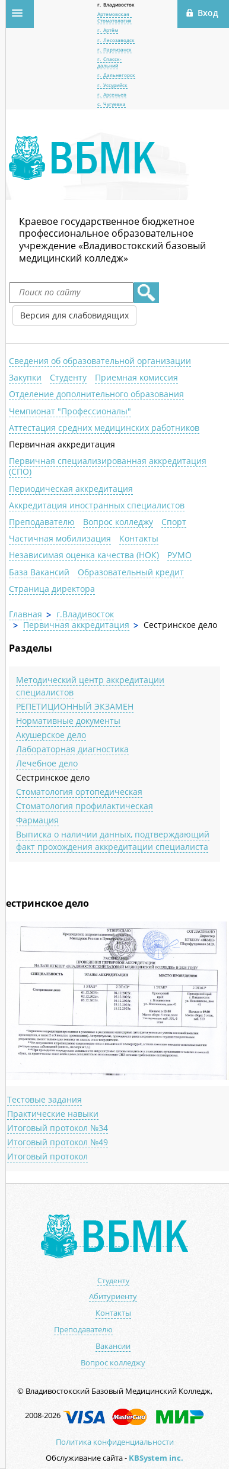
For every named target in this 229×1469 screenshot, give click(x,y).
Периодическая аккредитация (71, 488)
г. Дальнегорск (116, 75)
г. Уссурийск (112, 85)
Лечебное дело (47, 763)
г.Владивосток (85, 614)
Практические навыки (52, 1113)
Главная (25, 614)
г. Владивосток (116, 4)
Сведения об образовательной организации (100, 360)
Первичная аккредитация (62, 444)
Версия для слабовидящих (74, 315)
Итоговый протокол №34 (57, 1127)
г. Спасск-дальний (109, 62)
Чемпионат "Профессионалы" (70, 411)
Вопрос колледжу (118, 521)
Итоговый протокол (47, 1156)
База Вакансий (39, 572)
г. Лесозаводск (116, 40)
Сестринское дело (53, 777)
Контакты (138, 538)
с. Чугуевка (111, 104)
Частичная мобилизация (60, 538)
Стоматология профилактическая (84, 805)
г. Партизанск (114, 49)
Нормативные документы (68, 720)
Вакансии (113, 1346)
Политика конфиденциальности (115, 1441)
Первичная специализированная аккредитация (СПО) (107, 466)
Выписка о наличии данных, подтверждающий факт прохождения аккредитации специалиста (112, 840)
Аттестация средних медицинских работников (104, 427)
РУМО (179, 554)
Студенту (68, 377)
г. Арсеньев (111, 94)
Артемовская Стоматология (114, 17)
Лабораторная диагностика (72, 749)
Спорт (173, 521)
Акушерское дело (51, 734)
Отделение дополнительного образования (96, 394)
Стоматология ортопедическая (79, 791)
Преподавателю (42, 521)
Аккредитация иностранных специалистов (97, 505)
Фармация (37, 820)
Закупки (25, 377)
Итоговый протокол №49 (57, 1142)
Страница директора (52, 588)
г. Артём (107, 30)
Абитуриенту (113, 1296)
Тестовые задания (44, 1099)
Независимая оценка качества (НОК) (84, 554)
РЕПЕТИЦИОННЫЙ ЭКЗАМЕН (74, 706)
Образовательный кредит (131, 572)
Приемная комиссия (136, 377)
